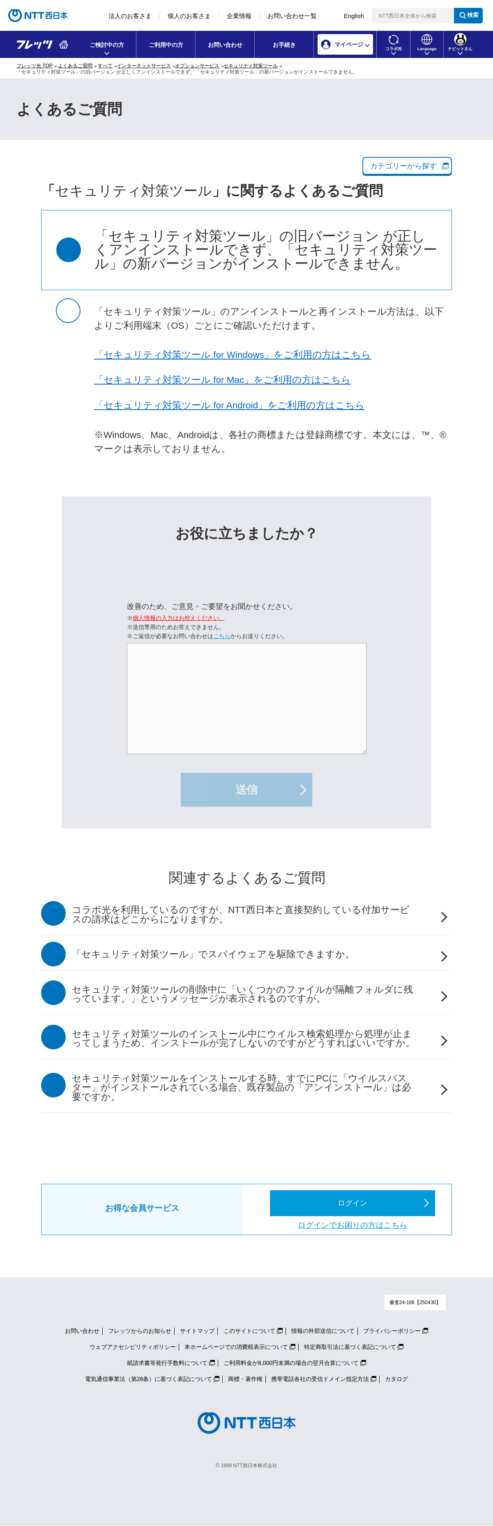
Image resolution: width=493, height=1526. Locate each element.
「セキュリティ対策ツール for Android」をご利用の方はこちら (229, 405)
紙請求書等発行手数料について (167, 1363)
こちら (221, 636)
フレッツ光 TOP (34, 66)
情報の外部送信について (323, 1331)
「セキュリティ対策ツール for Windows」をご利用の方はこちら (232, 355)
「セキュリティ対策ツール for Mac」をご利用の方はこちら (222, 380)
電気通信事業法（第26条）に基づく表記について (148, 1379)
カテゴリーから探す (403, 166)
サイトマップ (197, 1331)
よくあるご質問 (75, 66)
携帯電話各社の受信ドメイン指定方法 (320, 1379)
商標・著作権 (245, 1379)
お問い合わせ (225, 44)
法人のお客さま (130, 15)
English (354, 15)
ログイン (352, 1203)
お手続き (284, 44)
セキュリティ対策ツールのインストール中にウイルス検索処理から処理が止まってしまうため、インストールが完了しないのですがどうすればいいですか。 (243, 1039)
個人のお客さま (189, 15)
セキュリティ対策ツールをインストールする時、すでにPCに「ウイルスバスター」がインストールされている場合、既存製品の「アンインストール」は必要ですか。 (241, 1087)
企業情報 (239, 15)
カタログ (396, 1379)
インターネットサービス (144, 66)
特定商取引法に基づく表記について (350, 1347)
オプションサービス (197, 66)
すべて (105, 66)
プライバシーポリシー (392, 1331)
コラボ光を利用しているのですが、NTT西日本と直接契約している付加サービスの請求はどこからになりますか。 (241, 914)
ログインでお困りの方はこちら (352, 1225)
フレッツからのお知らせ (139, 1331)
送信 (246, 790)
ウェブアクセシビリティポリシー (133, 1347)
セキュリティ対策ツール (250, 66)
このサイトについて (249, 1331)
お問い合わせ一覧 (292, 15)
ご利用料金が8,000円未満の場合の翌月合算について (291, 1363)
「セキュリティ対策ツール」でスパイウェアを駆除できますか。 (213, 954)
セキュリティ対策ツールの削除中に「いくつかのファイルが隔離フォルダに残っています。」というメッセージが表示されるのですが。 (242, 994)
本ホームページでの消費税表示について (236, 1347)
